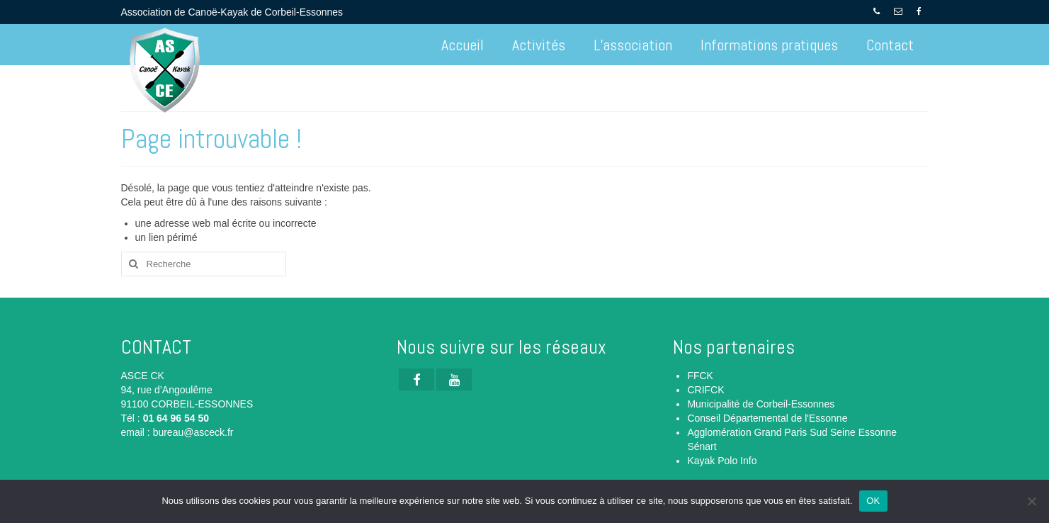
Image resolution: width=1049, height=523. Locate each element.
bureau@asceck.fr (193, 432)
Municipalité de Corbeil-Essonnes (760, 404)
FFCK (700, 375)
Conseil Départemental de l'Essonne (767, 418)
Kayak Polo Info (721, 460)
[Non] (1031, 501)
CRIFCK (705, 389)
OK (873, 500)
